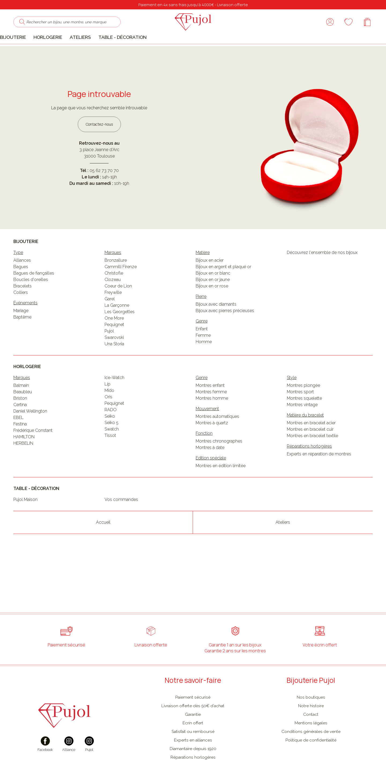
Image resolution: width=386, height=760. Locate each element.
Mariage (20, 327)
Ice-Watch (114, 394)
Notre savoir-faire (193, 696)
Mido (109, 407)
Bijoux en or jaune (213, 296)
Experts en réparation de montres (319, 470)
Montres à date (210, 464)
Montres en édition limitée (221, 482)
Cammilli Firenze (121, 283)
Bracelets (22, 302)
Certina (20, 421)
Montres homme (212, 414)
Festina (20, 440)
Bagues (20, 283)
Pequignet (114, 341)
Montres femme (211, 408)
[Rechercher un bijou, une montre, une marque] (66, 29)
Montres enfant (210, 402)
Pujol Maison (25, 516)
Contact (310, 730)
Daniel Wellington (30, 427)
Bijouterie (21, 50)
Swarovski (114, 354)
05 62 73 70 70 (104, 187)
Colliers (20, 309)
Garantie (193, 730)
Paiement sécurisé (192, 713)
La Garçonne (117, 321)
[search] (17, 28)
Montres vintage (302, 421)
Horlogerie (56, 50)
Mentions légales (311, 739)
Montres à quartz (212, 439)
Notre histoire (311, 722)
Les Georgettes (120, 328)
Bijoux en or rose (212, 302)
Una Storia (114, 360)
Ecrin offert (193, 739)
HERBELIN (23, 459)
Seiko (110, 432)
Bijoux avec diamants (216, 320)
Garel (110, 315)
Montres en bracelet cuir (310, 445)
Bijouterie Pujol (311, 696)
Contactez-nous (99, 140)
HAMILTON (24, 453)
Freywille (113, 309)
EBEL (18, 434)
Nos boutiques (311, 713)
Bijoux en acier (210, 276)
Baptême (22, 333)
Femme (203, 351)
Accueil (103, 538)
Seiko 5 (111, 439)
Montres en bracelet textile (312, 452)
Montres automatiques (217, 433)
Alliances (22, 276)
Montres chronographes (219, 457)
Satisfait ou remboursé (193, 747)
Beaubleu (22, 408)
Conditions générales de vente (310, 747)
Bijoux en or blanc (213, 289)
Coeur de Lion (118, 302)
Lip (107, 400)
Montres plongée (303, 402)
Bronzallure (116, 276)
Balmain (21, 402)
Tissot (110, 452)
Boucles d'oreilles (30, 296)
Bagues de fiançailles (33, 289)
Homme (204, 358)
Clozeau (113, 296)
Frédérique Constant (33, 447)
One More (114, 334)
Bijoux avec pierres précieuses (225, 327)
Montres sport (300, 408)
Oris (108, 413)
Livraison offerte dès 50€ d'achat (192, 722)
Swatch (112, 445)
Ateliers (88, 50)
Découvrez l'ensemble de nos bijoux (322, 269)
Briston (20, 414)
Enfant (202, 345)
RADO (111, 426)
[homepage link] (193, 28)
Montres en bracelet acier (311, 439)
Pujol (109, 347)
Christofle (114, 289)
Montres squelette (304, 414)
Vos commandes (121, 516)
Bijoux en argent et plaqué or (223, 283)
